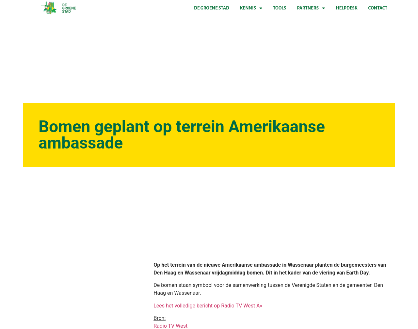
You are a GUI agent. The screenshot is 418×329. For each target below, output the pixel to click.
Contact (377, 8)
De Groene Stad (211, 8)
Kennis (251, 8)
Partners (311, 8)
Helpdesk (346, 8)
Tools (279, 8)
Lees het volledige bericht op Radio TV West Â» (207, 306)
